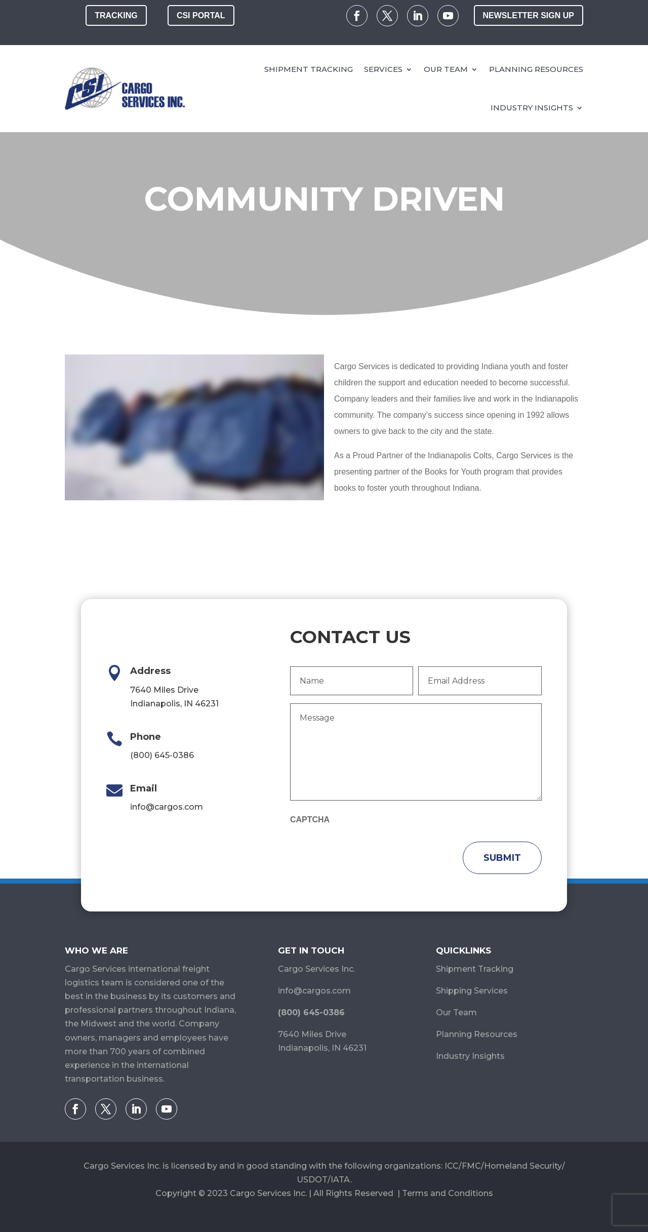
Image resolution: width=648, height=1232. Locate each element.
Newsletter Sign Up (528, 15)
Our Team (446, 69)
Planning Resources (536, 69)
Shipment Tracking (308, 69)
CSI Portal (201, 15)
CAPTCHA (310, 819)
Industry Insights (532, 107)
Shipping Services (472, 991)
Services (383, 69)
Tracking (116, 15)
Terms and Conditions (447, 1193)
